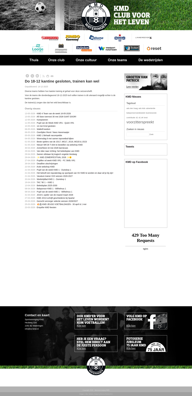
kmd (146, 117)
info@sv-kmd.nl (32, 329)
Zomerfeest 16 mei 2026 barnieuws (52, 148)
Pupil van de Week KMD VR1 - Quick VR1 (55, 123)
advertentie (150, 108)
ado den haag (132, 108)
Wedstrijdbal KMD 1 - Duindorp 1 (51, 179)
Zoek (151, 134)
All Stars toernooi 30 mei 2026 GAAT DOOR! (56, 117)
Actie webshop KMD (46, 167)
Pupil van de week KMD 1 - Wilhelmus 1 (54, 192)
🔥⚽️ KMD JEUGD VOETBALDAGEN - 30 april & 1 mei (61, 204)
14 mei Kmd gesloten (46, 126)
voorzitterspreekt (140, 122)
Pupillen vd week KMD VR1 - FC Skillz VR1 (56, 160)
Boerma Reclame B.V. (106, 394)
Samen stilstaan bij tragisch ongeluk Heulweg (57, 154)
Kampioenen (42, 120)
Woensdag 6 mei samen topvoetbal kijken (55, 138)
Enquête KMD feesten (46, 207)
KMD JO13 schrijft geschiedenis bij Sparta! (56, 198)
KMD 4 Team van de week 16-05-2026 (54, 113)
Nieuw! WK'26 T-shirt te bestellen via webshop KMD (60, 145)
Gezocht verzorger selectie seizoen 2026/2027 (57, 201)
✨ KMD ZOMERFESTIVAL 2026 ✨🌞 (54, 157)
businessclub (151, 113)
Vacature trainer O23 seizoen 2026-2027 (55, 176)
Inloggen (81, 394)
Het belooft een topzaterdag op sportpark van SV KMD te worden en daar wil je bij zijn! (75, 173)
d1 (137, 117)
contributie (131, 117)
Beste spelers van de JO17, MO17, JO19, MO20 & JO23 (62, 142)
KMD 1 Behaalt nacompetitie (49, 135)
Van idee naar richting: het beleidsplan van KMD (58, 151)
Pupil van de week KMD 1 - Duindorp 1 (54, 170)
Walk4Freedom (43, 129)
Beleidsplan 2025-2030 (47, 185)
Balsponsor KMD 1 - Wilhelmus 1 (51, 188)
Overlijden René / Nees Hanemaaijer (53, 132)
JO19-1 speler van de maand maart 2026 (55, 195)
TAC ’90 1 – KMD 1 (45, 182)
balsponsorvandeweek (136, 113)
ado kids (141, 108)
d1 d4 (141, 117)
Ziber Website (89, 394)
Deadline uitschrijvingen (47, 163)
